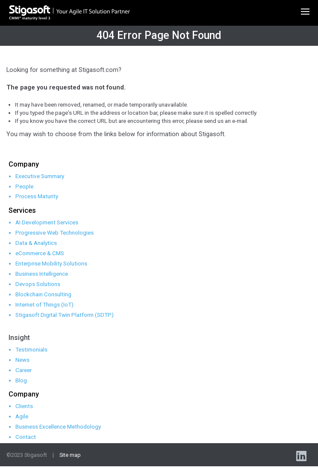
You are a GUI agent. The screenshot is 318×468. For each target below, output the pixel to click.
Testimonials (31, 349)
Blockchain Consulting (43, 294)
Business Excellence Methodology (58, 426)
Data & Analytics (36, 242)
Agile (21, 416)
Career (23, 370)
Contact (25, 436)
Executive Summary (39, 176)
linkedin (302, 456)
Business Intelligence (41, 273)
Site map (70, 455)
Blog (21, 380)
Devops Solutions (37, 283)
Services (22, 210)
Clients (24, 405)
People (24, 186)
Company (24, 164)
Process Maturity (36, 196)
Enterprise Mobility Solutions (51, 263)
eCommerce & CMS (39, 253)
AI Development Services (46, 222)
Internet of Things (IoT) (44, 304)
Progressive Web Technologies (54, 232)
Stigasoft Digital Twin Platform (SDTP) (64, 314)
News (22, 359)
